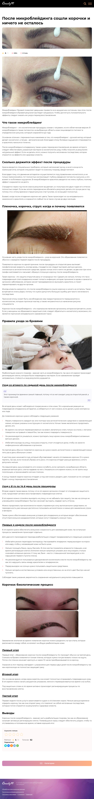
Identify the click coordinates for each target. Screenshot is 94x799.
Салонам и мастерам (9, 794)
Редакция (29, 794)
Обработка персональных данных (13, 789)
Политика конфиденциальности (13, 792)
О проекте (20, 794)
